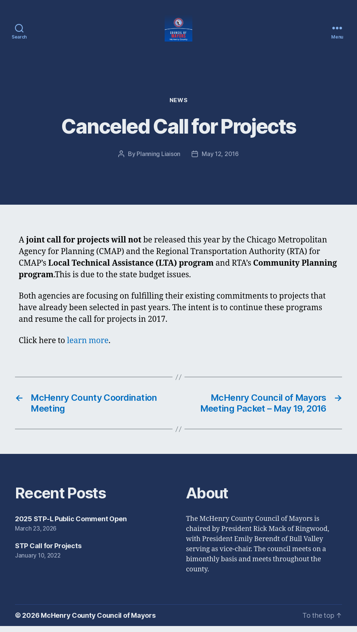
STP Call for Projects (48, 552)
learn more (88, 347)
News (178, 106)
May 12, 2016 (220, 160)
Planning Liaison (158, 160)
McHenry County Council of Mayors (98, 621)
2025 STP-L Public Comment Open (71, 525)
